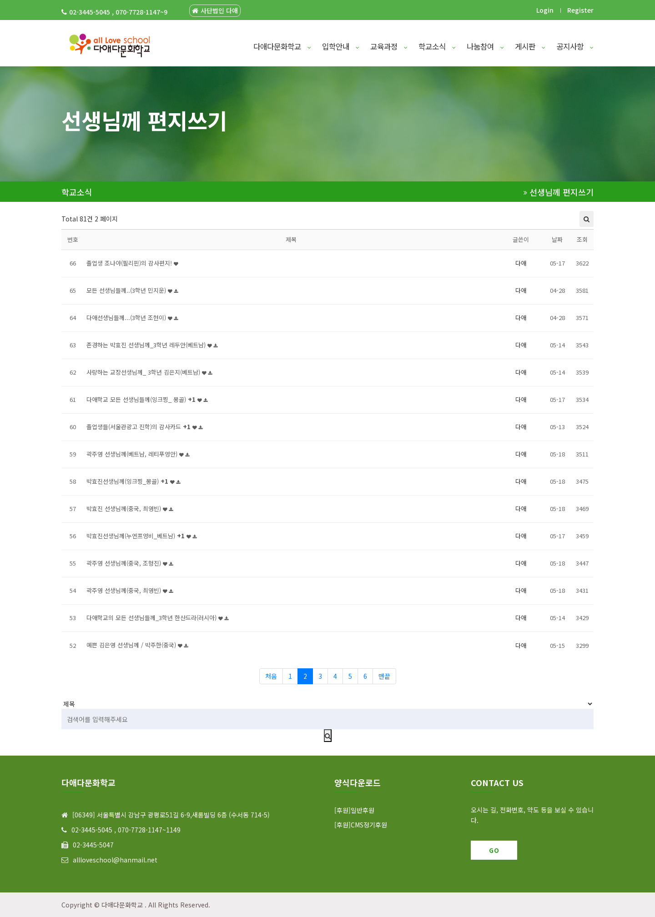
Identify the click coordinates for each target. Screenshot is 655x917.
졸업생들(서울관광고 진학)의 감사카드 (144, 426)
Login (545, 10)
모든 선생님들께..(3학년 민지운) (132, 290)
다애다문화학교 (282, 46)
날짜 (557, 239)
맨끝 (384, 676)
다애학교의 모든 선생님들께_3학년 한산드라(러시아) (157, 617)
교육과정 (389, 46)
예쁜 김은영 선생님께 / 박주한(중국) (137, 645)
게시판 (530, 46)
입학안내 (340, 46)
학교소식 (437, 46)
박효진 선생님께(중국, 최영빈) (129, 508)
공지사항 (575, 46)
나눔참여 (485, 46)
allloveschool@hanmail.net (115, 859)
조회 (582, 239)
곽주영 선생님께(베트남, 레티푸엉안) (137, 454)
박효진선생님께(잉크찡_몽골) (133, 481)
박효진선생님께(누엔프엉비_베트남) (141, 535)
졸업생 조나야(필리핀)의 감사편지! (132, 263)
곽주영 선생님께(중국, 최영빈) (129, 590)
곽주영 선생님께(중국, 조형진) (129, 563)
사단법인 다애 (215, 10)
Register (580, 10)
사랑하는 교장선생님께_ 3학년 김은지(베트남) (149, 372)
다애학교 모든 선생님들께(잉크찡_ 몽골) (146, 399)
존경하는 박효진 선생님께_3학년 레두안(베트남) (151, 345)
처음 (271, 676)
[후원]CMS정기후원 (360, 824)
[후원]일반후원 (354, 810)
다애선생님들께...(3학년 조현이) (132, 317)
